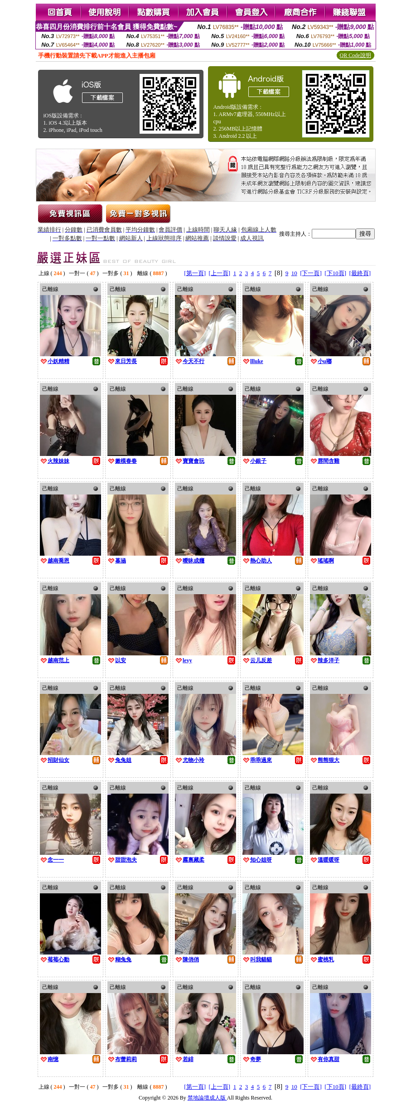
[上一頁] (219, 273)
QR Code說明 (355, 55)
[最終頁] (360, 273)
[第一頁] (195, 273)
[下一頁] (311, 273)
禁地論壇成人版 (207, 1098)
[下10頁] (335, 273)
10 (294, 273)
